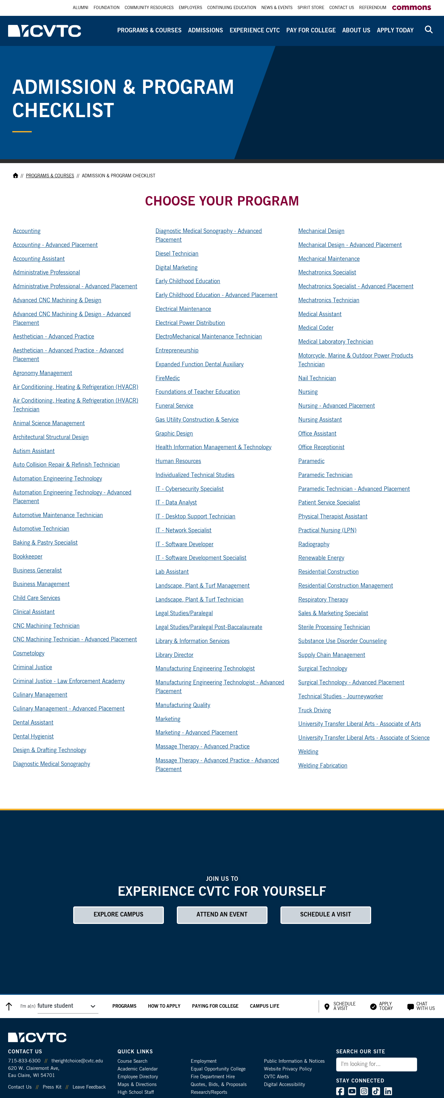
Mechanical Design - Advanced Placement (350, 245)
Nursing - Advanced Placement (336, 406)
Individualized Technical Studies (194, 475)
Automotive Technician (41, 529)
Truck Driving (314, 711)
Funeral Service (174, 406)
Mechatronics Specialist (327, 273)
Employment (204, 1061)
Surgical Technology (322, 669)
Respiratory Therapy (323, 600)
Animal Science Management (49, 424)
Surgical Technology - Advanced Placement (351, 683)
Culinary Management (40, 695)
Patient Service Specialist (329, 503)
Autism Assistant (34, 451)
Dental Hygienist (33, 737)
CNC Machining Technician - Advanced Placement (75, 640)
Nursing (308, 392)
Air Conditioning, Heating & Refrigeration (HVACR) (75, 387)
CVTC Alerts (276, 1076)
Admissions (205, 31)
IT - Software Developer (184, 545)
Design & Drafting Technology (49, 750)
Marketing (167, 719)
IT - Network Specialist (183, 531)
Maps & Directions (137, 1084)
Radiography (313, 545)
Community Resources (149, 8)
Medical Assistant (320, 314)
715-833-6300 (24, 1061)
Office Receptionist (321, 447)
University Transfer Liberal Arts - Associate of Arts (359, 724)
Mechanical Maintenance (329, 259)
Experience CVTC (255, 31)
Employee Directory (138, 1076)
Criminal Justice (32, 668)
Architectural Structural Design (51, 437)
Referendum (372, 8)
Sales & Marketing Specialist (333, 613)
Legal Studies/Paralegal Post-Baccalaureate (208, 627)
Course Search (132, 1061)
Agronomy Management (42, 373)
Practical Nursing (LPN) (327, 531)
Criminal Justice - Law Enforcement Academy (69, 681)
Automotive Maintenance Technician (58, 515)
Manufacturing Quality (182, 705)
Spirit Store (311, 8)
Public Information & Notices (294, 1061)
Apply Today (395, 31)
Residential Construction (328, 572)
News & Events (276, 8)
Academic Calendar (138, 1069)
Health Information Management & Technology (213, 447)
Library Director (174, 655)
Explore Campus (118, 915)
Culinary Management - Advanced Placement (69, 709)
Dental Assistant (33, 723)
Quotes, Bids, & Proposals (219, 1084)
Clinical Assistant (34, 612)
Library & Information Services (192, 641)
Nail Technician (317, 379)
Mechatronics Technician (328, 301)
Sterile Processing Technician (334, 627)
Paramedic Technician (325, 475)
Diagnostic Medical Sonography (51, 764)
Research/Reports (209, 1092)
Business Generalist (37, 571)
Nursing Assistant (320, 420)
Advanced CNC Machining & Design (57, 301)
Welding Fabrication (322, 766)
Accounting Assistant (39, 259)
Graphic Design (174, 434)
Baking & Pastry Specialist (45, 543)
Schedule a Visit (325, 915)
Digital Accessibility (284, 1084)
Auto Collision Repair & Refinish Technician (66, 465)
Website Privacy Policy (288, 1069)
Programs (124, 1006)
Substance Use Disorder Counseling (342, 641)
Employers (190, 8)
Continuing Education (231, 8)
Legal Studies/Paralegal (184, 613)
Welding (308, 752)
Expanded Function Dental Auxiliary (199, 365)
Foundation (107, 8)
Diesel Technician (177, 254)
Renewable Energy (321, 558)
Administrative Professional (46, 273)
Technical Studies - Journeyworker (340, 697)
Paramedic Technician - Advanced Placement (354, 489)
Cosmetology (28, 654)
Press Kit (52, 1087)
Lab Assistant (172, 572)
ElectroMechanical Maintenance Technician (208, 337)
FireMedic (167, 379)
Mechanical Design (321, 231)
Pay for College (311, 31)
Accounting (26, 231)
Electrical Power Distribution (190, 323)
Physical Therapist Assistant (333, 517)
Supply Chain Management (331, 655)
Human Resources (178, 461)
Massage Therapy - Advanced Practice (202, 747)
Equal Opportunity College (218, 1069)
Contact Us (341, 8)
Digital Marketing (176, 268)
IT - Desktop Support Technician (195, 517)
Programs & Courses (149, 31)
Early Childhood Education (187, 281)
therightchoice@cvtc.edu (77, 1061)
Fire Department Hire (213, 1076)
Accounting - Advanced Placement (55, 245)
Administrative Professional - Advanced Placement (75, 287)
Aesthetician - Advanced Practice (53, 337)
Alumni (80, 8)
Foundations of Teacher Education (197, 392)
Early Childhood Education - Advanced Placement (216, 295)
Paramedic (311, 461)
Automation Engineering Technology (57, 479)
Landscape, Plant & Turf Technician (199, 600)
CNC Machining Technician (46, 626)
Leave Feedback (89, 1087)
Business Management (41, 584)
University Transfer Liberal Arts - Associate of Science (364, 738)
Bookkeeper (27, 557)
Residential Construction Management (345, 586)
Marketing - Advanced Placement (196, 733)
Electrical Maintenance (183, 309)
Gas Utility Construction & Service (197, 420)
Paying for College (215, 1006)
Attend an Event (222, 915)
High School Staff (136, 1092)
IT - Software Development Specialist (200, 558)
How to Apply (164, 1006)
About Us (356, 31)
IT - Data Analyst (176, 503)
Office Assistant (317, 434)
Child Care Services (36, 598)
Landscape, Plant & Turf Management (202, 586)
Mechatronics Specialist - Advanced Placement (356, 287)
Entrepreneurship (177, 351)
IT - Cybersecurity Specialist (189, 489)
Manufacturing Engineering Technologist (205, 669)
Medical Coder (316, 328)
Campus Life (264, 1006)
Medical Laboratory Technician (335, 342)
